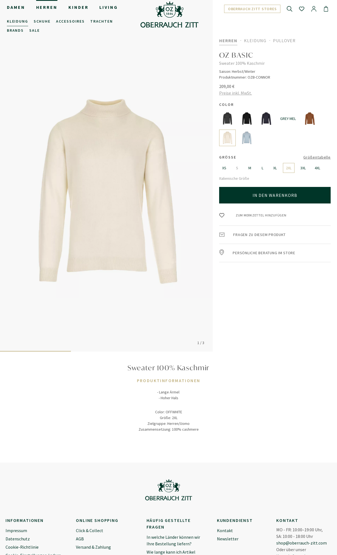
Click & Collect (89, 530)
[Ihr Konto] (314, 8)
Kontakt (225, 530)
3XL (303, 167)
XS (224, 167)
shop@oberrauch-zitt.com (301, 543)
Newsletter (227, 538)
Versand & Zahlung (93, 547)
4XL (317, 167)
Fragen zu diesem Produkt (252, 234)
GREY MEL (288, 118)
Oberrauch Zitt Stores (252, 8)
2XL (288, 167)
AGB (80, 538)
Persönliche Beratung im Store (257, 252)
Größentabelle (317, 157)
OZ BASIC (236, 55)
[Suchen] (289, 8)
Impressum (16, 530)
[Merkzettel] (302, 8)
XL (275, 167)
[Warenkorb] (326, 8)
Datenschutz (18, 538)
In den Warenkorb (275, 195)
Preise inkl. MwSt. (235, 93)
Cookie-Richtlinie (22, 547)
